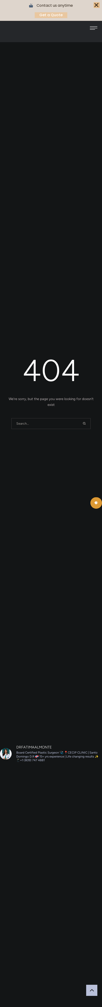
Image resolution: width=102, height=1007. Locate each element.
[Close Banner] (97, 5)
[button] (93, 28)
